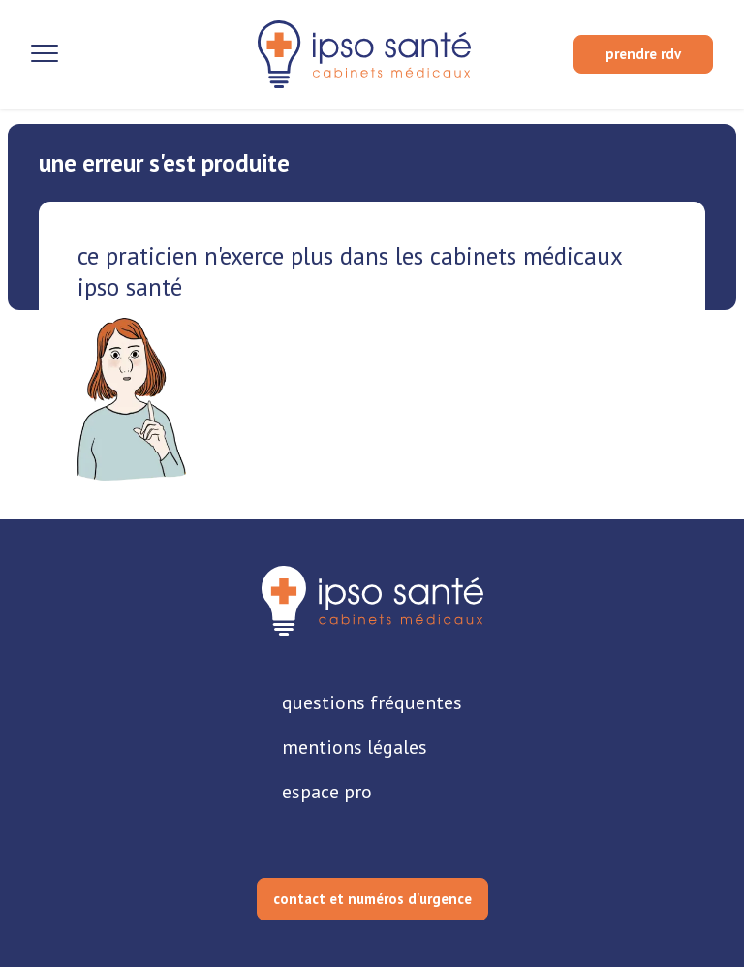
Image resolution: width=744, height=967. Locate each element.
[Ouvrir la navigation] (44, 54)
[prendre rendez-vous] (643, 54)
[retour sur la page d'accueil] (364, 53)
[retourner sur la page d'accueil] (372, 601)
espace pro (327, 791)
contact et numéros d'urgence (372, 898)
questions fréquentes (372, 702)
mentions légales (354, 747)
